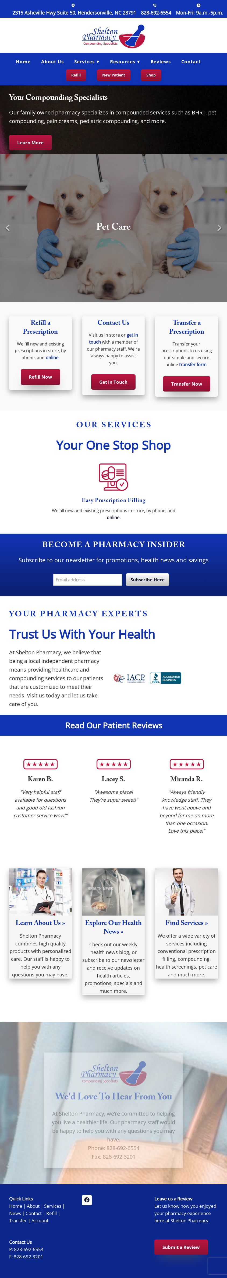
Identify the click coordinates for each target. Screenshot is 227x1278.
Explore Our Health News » (113, 928)
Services (52, 1206)
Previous (7, 228)
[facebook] (87, 1200)
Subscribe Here (147, 579)
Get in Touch (113, 382)
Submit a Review (181, 1247)
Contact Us (113, 324)
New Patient (113, 75)
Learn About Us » (40, 924)
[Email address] (87, 580)
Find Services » (186, 924)
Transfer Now (186, 383)
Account (39, 1220)
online (113, 518)
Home (23, 61)
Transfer (18, 1220)
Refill (76, 75)
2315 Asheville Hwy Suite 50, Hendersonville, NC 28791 (74, 12)
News (15, 1213)
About (33, 1206)
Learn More (30, 142)
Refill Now (40, 376)
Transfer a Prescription (186, 328)
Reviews (161, 61)
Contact (191, 61)
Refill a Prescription (40, 328)
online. (52, 358)
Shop (151, 75)
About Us (52, 61)
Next (219, 228)
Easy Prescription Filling (114, 501)
